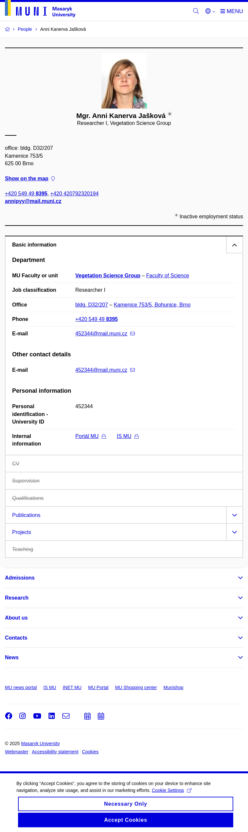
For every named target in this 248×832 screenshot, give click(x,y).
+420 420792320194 (74, 194)
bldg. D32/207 (91, 304)
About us (16, 618)
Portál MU (90, 436)
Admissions (20, 578)
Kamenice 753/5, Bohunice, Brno (152, 304)
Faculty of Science (167, 275)
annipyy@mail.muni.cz (33, 201)
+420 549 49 (26, 194)
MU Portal (98, 687)
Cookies (90, 751)
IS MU (127, 436)
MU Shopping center (136, 687)
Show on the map (30, 178)
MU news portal (21, 687)
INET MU (72, 687)
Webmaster (16, 751)
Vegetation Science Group (107, 275)
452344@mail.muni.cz (105, 333)
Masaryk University (40, 743)
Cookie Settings (172, 794)
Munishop (173, 687)
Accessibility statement (55, 751)
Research (17, 598)
